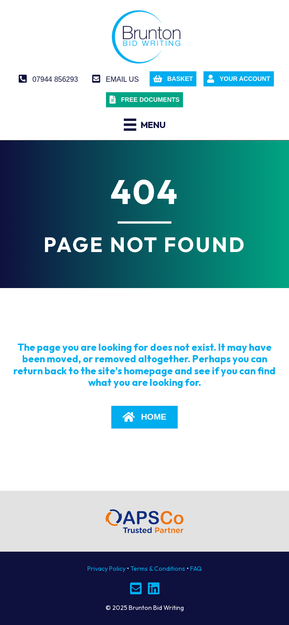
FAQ (196, 569)
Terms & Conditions (157, 569)
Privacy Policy (106, 569)
